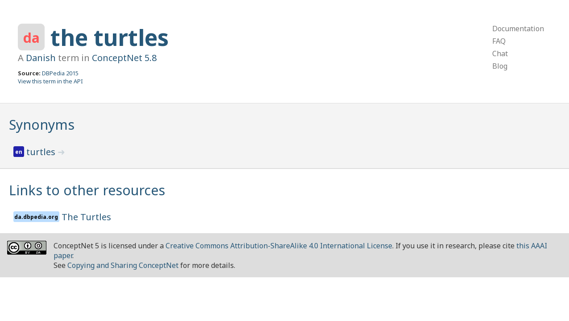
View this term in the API (50, 81)
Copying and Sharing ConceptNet (123, 265)
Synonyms (42, 124)
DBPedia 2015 (60, 73)
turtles (42, 152)
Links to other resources (87, 190)
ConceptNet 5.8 (124, 58)
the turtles (109, 37)
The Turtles (86, 217)
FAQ (499, 41)
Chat (500, 53)
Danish (41, 58)
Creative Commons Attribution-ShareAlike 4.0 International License (279, 246)
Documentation (518, 28)
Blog (499, 66)
